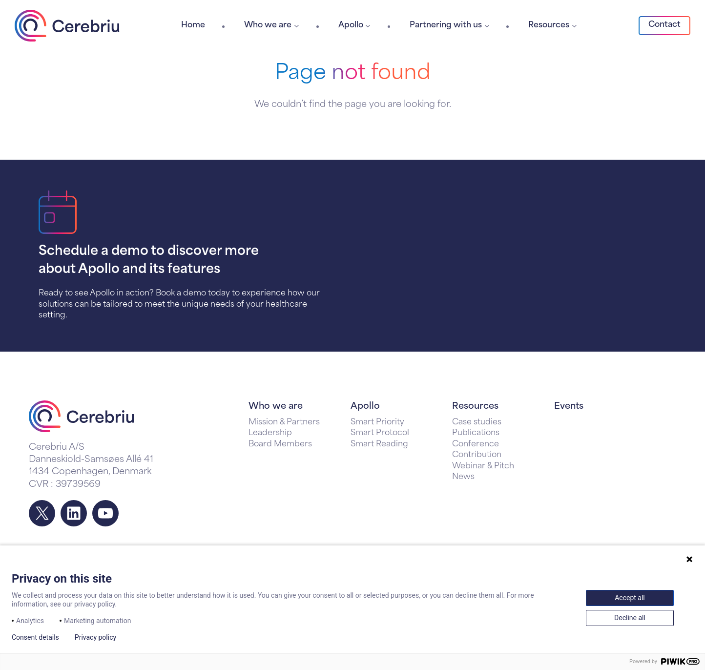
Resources (475, 406)
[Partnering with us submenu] (487, 25)
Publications (475, 433)
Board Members (280, 444)
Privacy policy (95, 637)
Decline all (629, 618)
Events (568, 406)
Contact (664, 25)
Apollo (365, 406)
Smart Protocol (380, 433)
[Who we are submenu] (296, 25)
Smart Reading (379, 444)
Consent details (35, 637)
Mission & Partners (284, 422)
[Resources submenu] (574, 25)
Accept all (630, 598)
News (463, 477)
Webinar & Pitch (483, 466)
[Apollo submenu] (368, 25)
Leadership (270, 433)
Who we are (276, 406)
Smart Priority (377, 422)
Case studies (476, 422)
